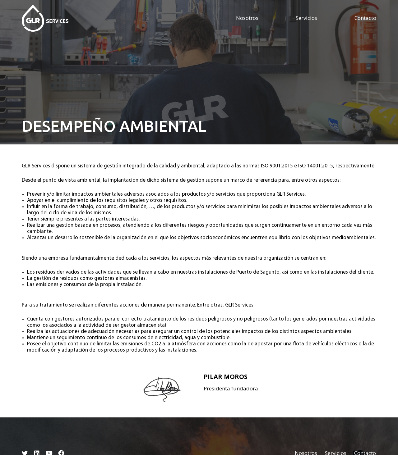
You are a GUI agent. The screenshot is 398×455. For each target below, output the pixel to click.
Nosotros (247, 18)
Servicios (306, 18)
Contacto (365, 18)
